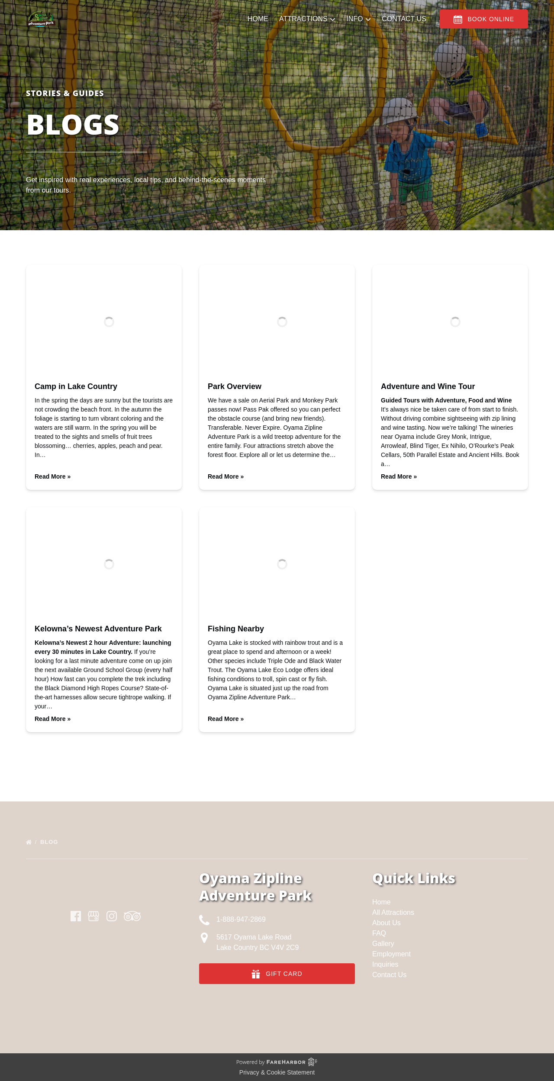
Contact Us (403, 26)
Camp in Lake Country (76, 386)
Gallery (383, 943)
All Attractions (393, 912)
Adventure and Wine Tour (428, 386)
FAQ (379, 933)
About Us (386, 923)
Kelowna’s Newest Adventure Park (98, 628)
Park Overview (234, 386)
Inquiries (385, 964)
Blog (50, 842)
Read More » (53, 476)
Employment (391, 954)
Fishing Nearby (236, 628)
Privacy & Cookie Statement (277, 1072)
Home (257, 26)
